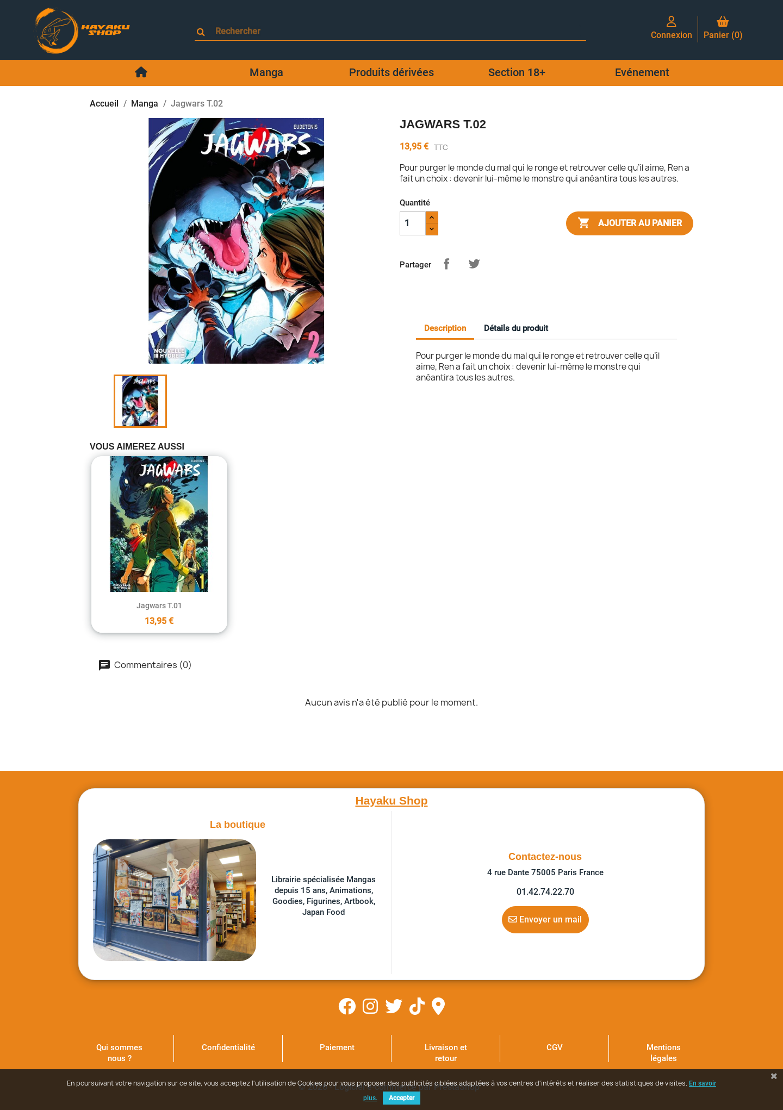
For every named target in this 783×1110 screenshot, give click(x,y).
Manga (266, 72)
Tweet (474, 264)
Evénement (642, 72)
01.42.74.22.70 (545, 892)
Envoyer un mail (545, 919)
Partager (446, 264)
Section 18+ (516, 72)
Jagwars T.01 (159, 605)
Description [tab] (445, 328)
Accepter (401, 1098)
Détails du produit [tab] (516, 328)
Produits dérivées (391, 72)
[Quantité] (413, 223)
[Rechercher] (395, 31)
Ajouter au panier (629, 223)
